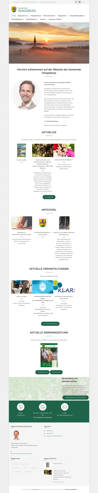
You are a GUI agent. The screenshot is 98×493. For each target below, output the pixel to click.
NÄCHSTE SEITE (56, 372)
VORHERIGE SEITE (42, 372)
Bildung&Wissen (18, 19)
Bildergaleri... (16, 467)
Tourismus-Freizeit (55, 19)
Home (14, 16)
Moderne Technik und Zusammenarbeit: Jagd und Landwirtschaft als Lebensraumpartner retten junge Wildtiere (42, 164)
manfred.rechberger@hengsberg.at (22, 453)
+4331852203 (17, 2)
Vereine (43, 19)
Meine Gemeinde (49, 16)
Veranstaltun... (25, 464)
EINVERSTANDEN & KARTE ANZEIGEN (75, 397)
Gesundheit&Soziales (77, 16)
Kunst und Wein (21, 296)
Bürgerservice (23, 16)
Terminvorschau (22, 160)
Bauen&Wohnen (32, 19)
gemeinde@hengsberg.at (30, 2)
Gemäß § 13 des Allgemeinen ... (49, 2)
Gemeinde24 (34, 489)
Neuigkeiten (63, 16)
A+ (76, 2)
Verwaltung (28, 471)
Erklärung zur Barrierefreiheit (54, 436)
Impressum (49, 431)
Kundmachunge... (17, 471)
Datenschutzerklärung (71, 489)
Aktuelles (15, 464)
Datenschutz (49, 433)
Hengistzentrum (36, 16)
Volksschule (34, 467)
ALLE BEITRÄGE (49, 197)
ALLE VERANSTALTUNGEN (50, 323)
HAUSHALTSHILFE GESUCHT (64, 160)
